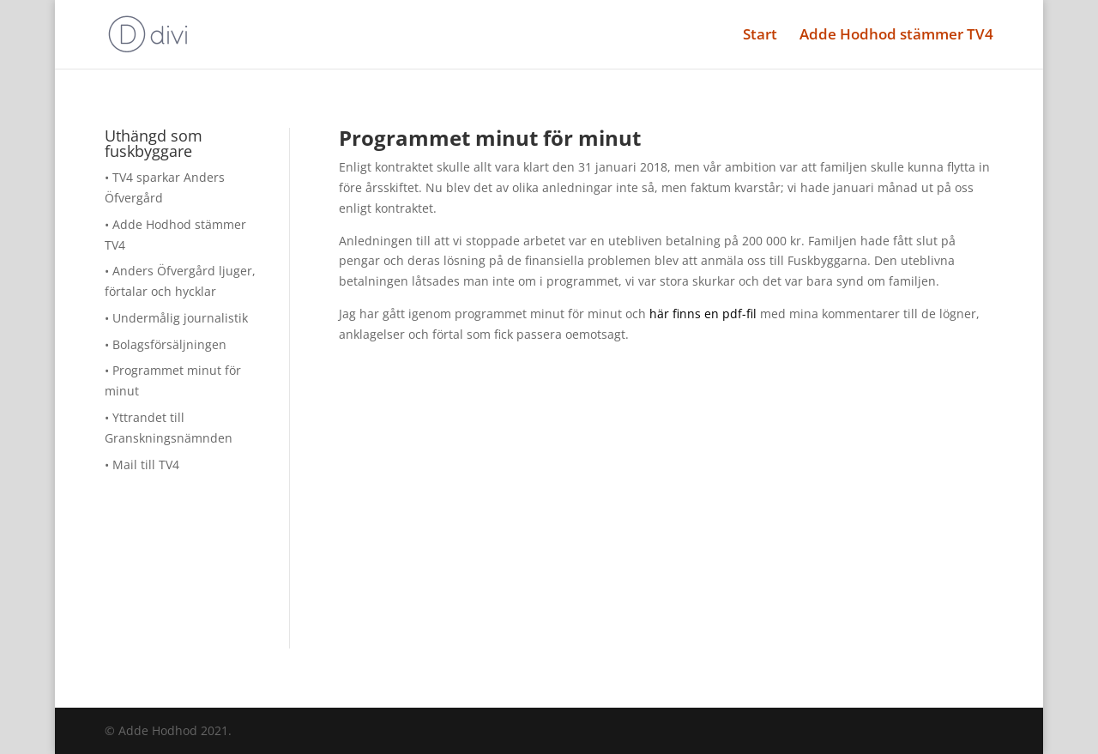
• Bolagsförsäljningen (165, 344)
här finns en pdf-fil (703, 313)
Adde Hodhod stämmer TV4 (896, 36)
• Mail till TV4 (142, 464)
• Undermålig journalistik (176, 318)
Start (760, 36)
